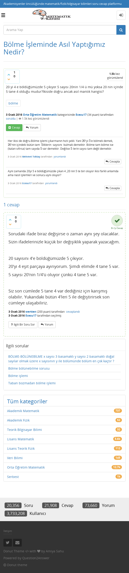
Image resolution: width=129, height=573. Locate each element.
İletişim (7, 531)
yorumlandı (60, 156)
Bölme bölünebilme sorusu (29, 368)
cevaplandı (73, 312)
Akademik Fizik (18, 420)
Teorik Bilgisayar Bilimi (24, 429)
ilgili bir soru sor (24, 324)
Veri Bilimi (15, 458)
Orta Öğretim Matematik (40, 115)
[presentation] (83, 141)
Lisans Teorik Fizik (21, 448)
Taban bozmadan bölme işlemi (32, 383)
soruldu (11, 119)
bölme (13, 103)
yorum (34, 127)
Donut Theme (13, 551)
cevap (16, 127)
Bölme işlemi (18, 376)
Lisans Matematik (20, 439)
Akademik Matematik (23, 411)
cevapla (115, 161)
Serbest (13, 477)
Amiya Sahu (55, 551)
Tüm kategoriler (27, 401)
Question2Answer (35, 558)
